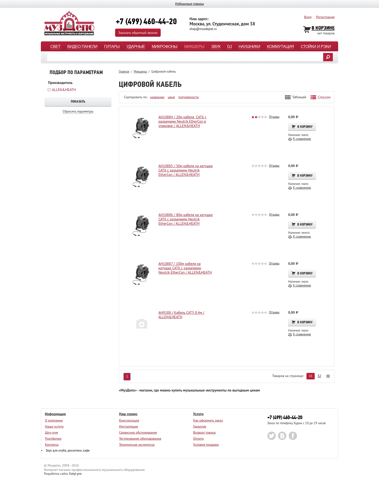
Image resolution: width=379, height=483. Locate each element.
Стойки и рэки (316, 47)
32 (319, 376)
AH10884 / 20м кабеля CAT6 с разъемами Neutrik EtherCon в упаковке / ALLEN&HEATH (182, 121)
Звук (215, 47)
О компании (54, 420)
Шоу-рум (51, 432)
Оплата (198, 438)
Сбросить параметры (78, 111)
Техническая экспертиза (136, 444)
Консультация (129, 420)
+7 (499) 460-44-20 (284, 417)
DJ (229, 47)
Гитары (112, 47)
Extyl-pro (75, 474)
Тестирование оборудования (140, 438)
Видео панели (82, 47)
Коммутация (280, 47)
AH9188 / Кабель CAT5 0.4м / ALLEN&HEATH (181, 314)
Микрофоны (164, 47)
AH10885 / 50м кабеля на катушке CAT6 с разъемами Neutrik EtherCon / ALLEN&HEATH (185, 170)
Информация (55, 414)
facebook (293, 435)
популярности (188, 97)
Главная (124, 71)
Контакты (52, 444)
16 (310, 376)
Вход (308, 17)
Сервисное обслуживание (138, 432)
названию (157, 97)
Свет (55, 47)
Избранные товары (189, 3)
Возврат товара (204, 432)
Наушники (249, 47)
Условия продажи (206, 444)
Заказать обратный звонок (137, 32)
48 (328, 376)
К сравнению (302, 139)
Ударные (135, 47)
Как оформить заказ (208, 420)
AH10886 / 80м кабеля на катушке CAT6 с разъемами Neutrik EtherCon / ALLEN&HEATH (185, 219)
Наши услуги (54, 426)
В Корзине (323, 28)
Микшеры (194, 47)
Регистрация (325, 17)
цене (171, 97)
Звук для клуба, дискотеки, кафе (68, 450)
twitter (271, 435)
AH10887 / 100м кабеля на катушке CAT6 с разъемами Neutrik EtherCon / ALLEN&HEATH (185, 268)
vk (282, 435)
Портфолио (53, 438)
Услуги (198, 414)
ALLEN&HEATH (64, 90)
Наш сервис (128, 414)
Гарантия (199, 426)
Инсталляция (128, 426)
